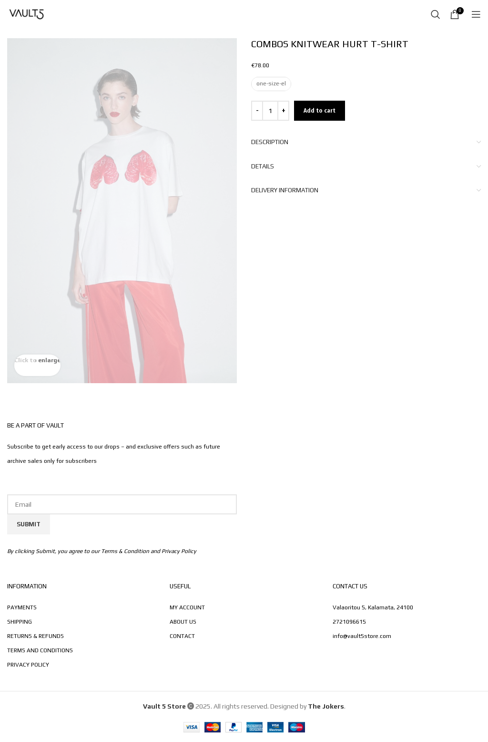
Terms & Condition (125, 551)
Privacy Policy (179, 551)
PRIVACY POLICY (28, 664)
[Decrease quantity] (257, 111)
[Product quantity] (270, 111)
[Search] (435, 14)
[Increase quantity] (283, 111)
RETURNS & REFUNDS (35, 636)
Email (122, 485)
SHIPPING (19, 621)
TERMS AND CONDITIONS (40, 650)
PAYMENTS (22, 607)
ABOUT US (183, 621)
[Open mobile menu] (476, 14)
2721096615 (349, 621)
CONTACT (182, 636)
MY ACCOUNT (187, 607)
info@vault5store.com (362, 636)
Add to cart (320, 110)
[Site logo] (26, 13)
